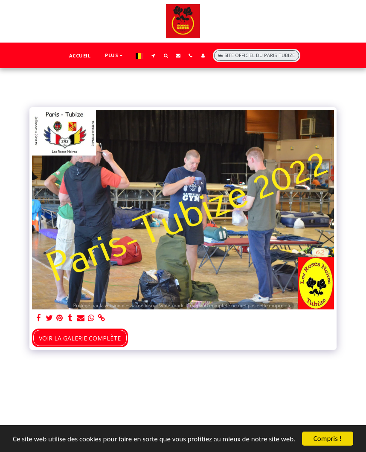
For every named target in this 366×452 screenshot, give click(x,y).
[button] (153, 55)
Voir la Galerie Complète (80, 338)
